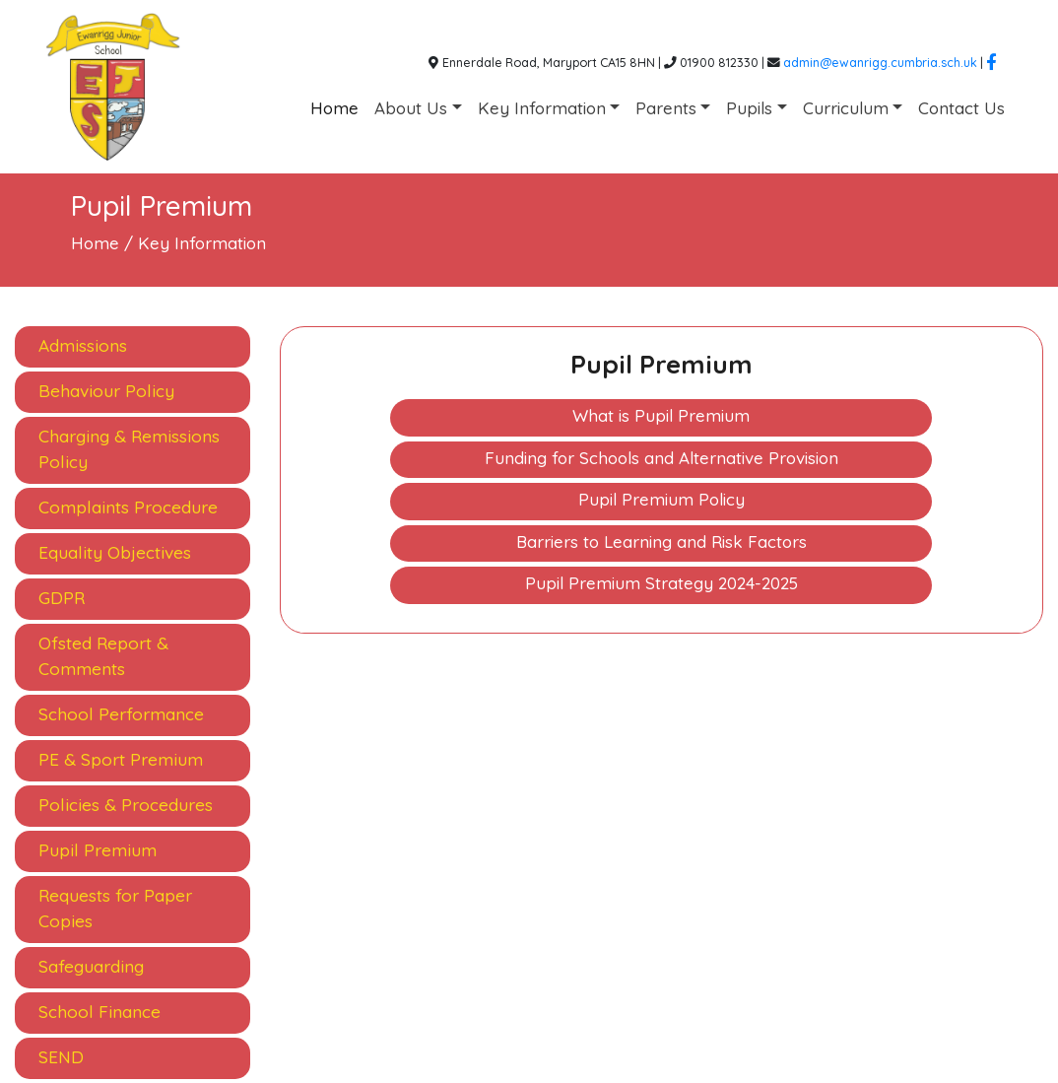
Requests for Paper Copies (115, 908)
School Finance (99, 1011)
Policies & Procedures (125, 804)
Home (334, 108)
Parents (665, 108)
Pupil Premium (97, 850)
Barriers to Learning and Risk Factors (661, 541)
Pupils (749, 108)
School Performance (121, 714)
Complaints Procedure (128, 507)
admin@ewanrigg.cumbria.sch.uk (880, 62)
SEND (61, 1057)
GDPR (61, 597)
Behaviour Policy (106, 390)
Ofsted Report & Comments (103, 656)
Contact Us (961, 108)
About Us (410, 108)
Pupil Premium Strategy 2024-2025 (661, 583)
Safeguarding (91, 966)
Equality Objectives (114, 552)
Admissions (82, 345)
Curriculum (846, 108)
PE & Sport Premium (120, 759)
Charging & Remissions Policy (129, 449)
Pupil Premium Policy (661, 499)
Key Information (542, 108)
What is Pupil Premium (661, 415)
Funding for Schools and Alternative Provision (661, 457)
